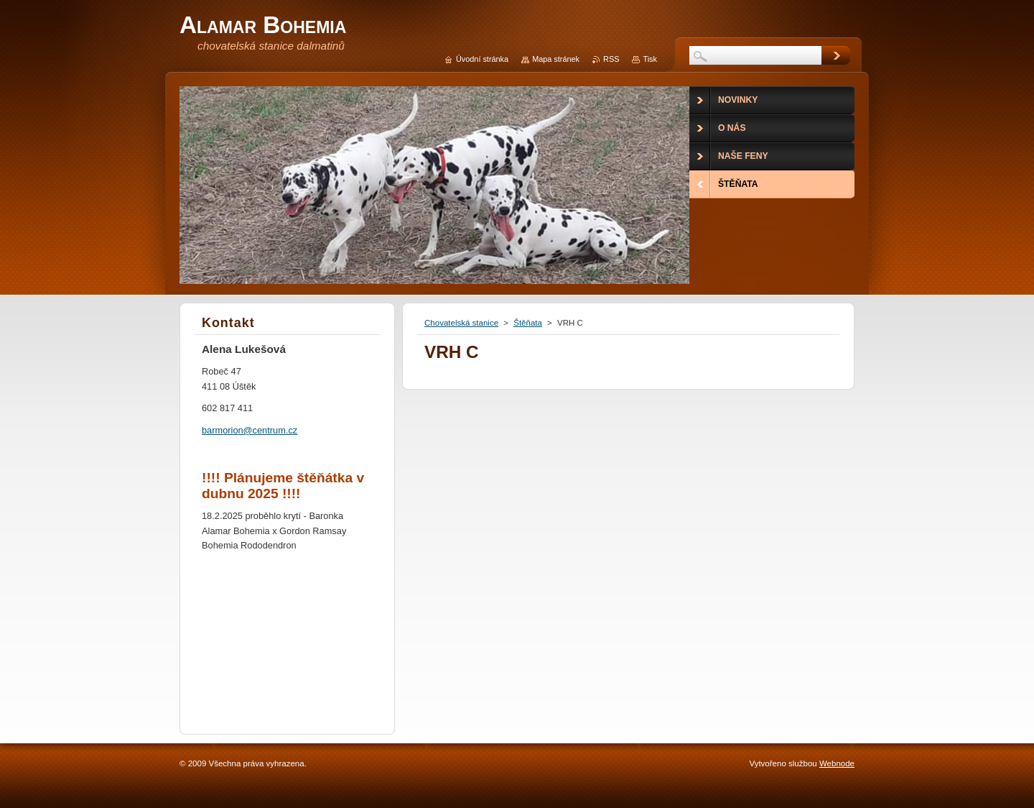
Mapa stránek (555, 59)
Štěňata (527, 322)
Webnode (836, 763)
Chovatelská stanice (461, 322)
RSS (611, 59)
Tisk (650, 59)
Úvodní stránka (482, 59)
